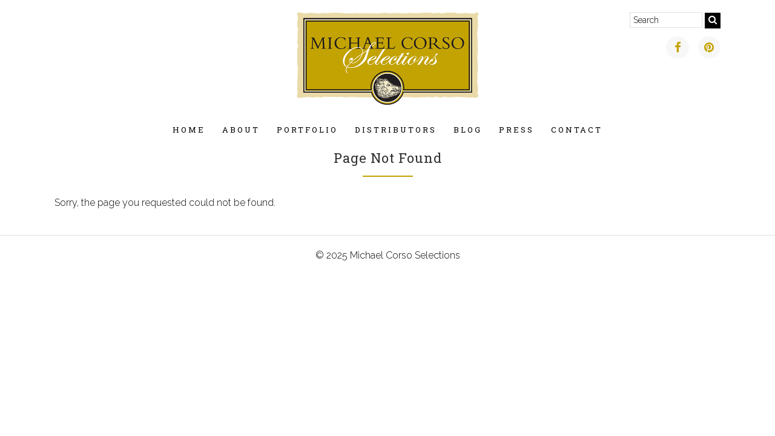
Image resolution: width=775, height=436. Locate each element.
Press (516, 129)
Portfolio (307, 129)
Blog (467, 129)
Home (189, 129)
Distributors (396, 129)
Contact (576, 129)
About (241, 129)
